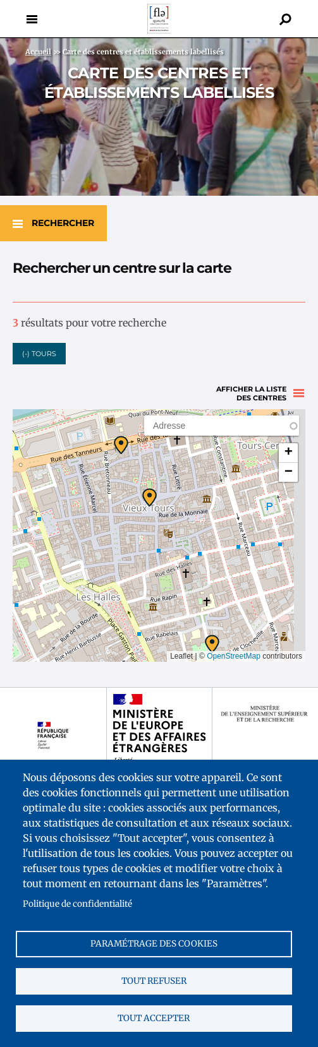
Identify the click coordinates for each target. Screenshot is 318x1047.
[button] (212, 644)
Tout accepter (154, 1018)
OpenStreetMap (233, 656)
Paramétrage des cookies (153, 943)
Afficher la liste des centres (251, 393)
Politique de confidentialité (77, 904)
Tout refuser (154, 981)
